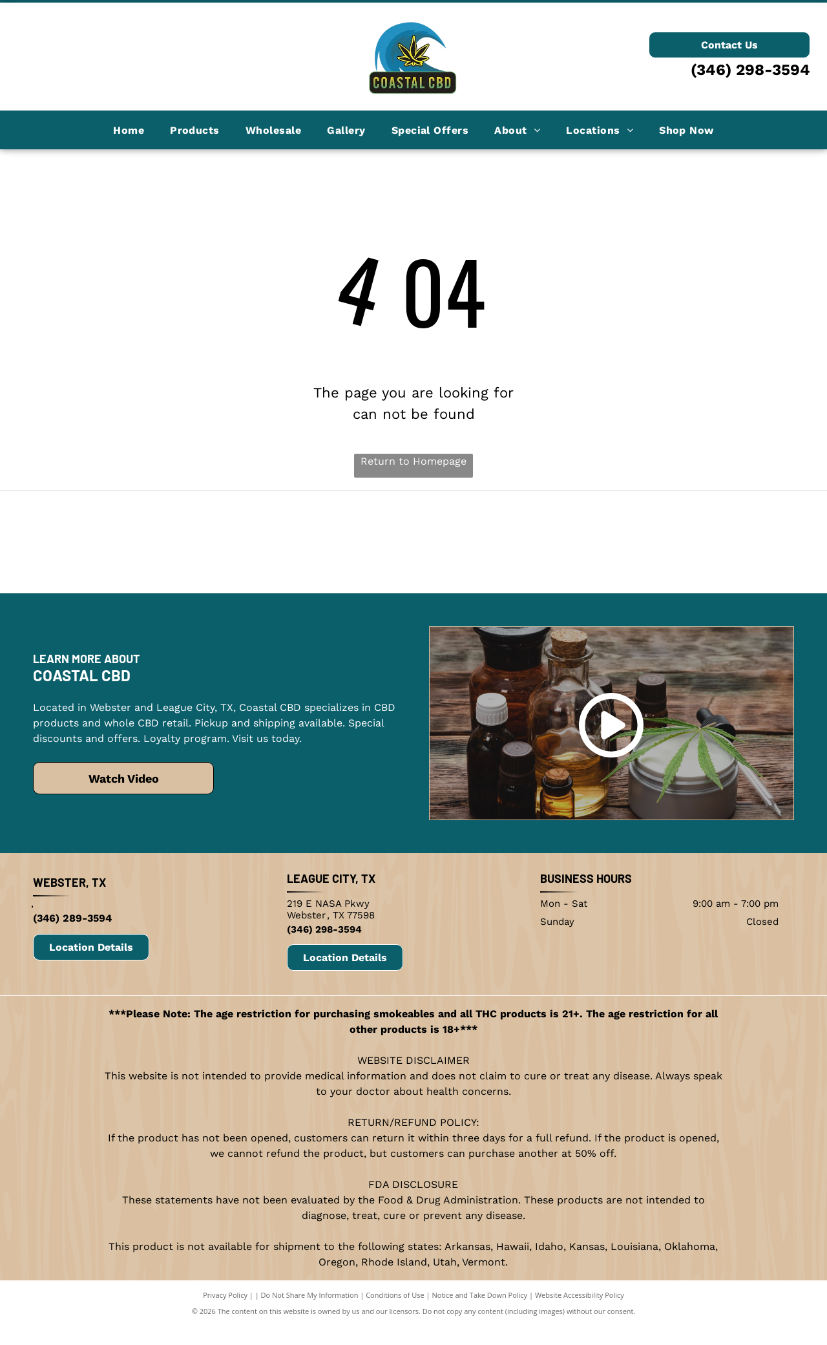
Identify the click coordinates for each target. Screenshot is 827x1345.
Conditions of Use (395, 1324)
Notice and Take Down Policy (480, 1324)
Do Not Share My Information (310, 1324)
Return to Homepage (413, 461)
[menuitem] (128, 129)
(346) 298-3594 (750, 70)
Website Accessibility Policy (579, 1324)
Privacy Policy (225, 1324)
